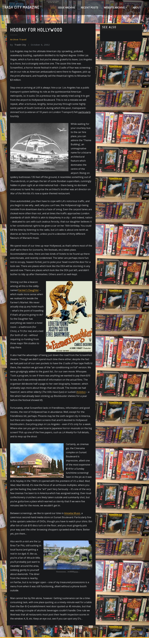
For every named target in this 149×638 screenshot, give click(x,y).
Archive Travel (18, 39)
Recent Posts (89, 7)
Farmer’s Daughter (28, 290)
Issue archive (66, 7)
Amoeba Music (72, 513)
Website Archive (115, 7)
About (137, 7)
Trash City (18, 44)
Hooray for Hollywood (36, 30)
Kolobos (81, 392)
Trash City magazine (20, 7)
